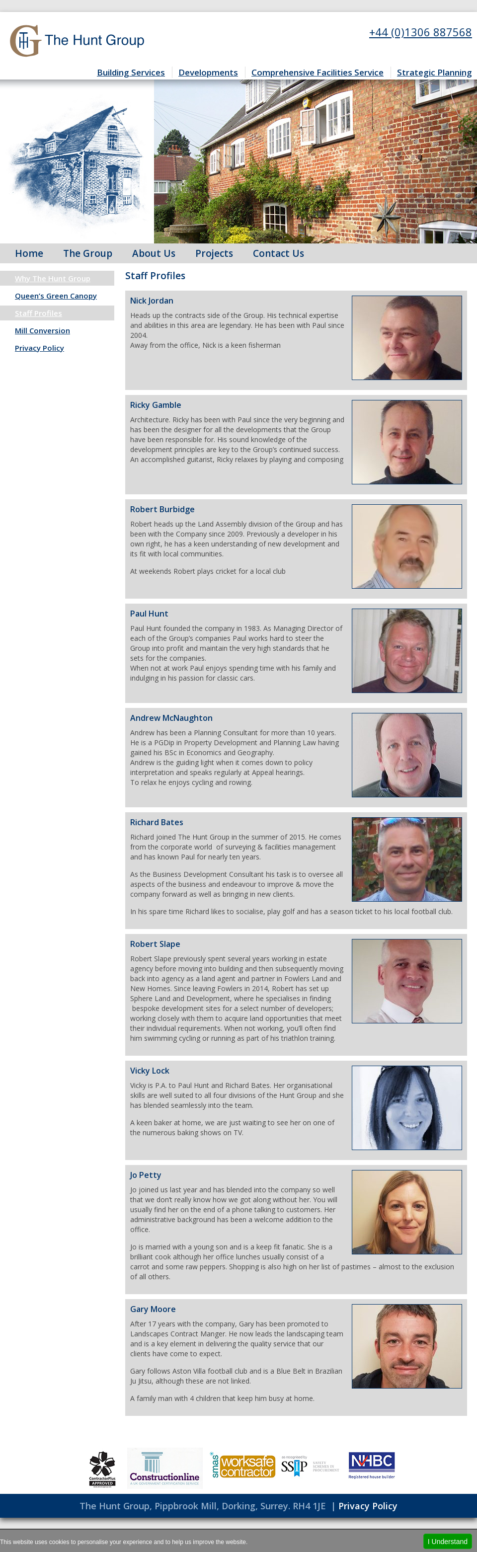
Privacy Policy (39, 348)
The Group (87, 253)
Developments (208, 72)
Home (29, 253)
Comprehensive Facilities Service (317, 72)
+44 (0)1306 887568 (420, 31)
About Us (153, 253)
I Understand (448, 1542)
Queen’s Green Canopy (56, 296)
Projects (214, 253)
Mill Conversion (42, 330)
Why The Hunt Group (52, 278)
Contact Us (278, 253)
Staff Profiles (38, 313)
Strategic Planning (434, 72)
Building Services (131, 72)
